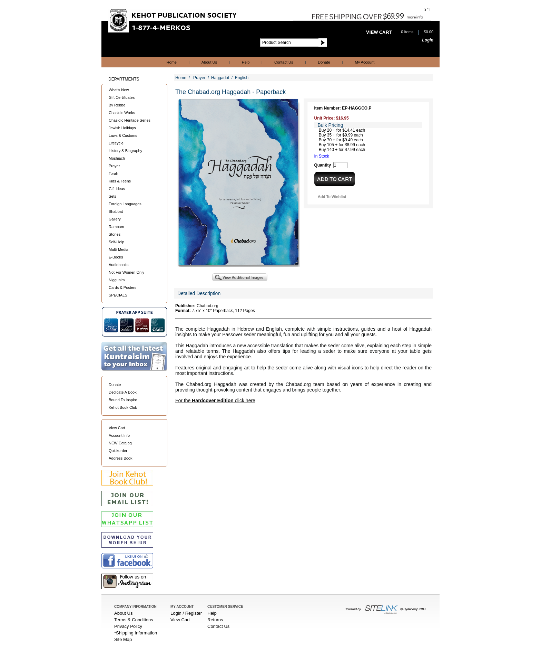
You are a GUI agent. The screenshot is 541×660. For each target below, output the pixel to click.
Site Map (123, 639)
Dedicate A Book (123, 392)
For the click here (215, 400)
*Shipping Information (135, 632)
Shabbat (116, 211)
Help (246, 62)
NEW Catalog (120, 443)
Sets (112, 196)
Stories (114, 234)
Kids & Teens (120, 181)
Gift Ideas (117, 189)
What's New (119, 90)
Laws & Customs (123, 135)
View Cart (117, 428)
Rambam (116, 227)
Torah (113, 173)
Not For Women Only (126, 272)
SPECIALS (118, 295)
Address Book (120, 458)
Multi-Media (118, 249)
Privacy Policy (128, 626)
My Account (365, 62)
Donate (324, 62)
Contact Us (283, 62)
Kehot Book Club (123, 407)
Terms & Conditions (133, 619)
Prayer (114, 166)
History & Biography (125, 151)
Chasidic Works (122, 113)
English (241, 77)
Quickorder (118, 451)
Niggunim (117, 280)
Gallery (115, 219)
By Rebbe (117, 105)
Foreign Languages (125, 204)
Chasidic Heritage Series (129, 120)
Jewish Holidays (122, 128)
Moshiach (117, 158)
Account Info (119, 435)
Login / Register (186, 613)
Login (427, 40)
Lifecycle (116, 143)
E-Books (116, 257)
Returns (215, 619)
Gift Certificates (122, 97)
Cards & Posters (122, 287)
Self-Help (116, 242)
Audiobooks (119, 265)
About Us (209, 62)
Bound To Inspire (123, 400)
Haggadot (220, 77)
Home (172, 62)
